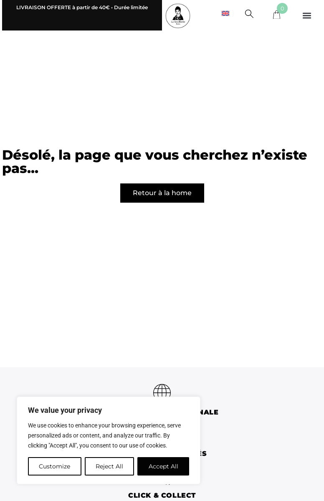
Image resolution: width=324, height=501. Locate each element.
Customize (54, 466)
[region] (108, 440)
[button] (307, 15)
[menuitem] (225, 13)
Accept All (163, 466)
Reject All (109, 466)
